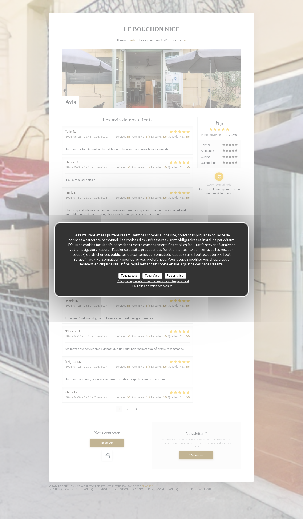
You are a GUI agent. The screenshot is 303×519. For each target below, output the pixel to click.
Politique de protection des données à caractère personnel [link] (153, 281)
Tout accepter (129, 276)
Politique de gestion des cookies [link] (152, 286)
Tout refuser (152, 276)
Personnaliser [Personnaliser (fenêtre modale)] (175, 276)
